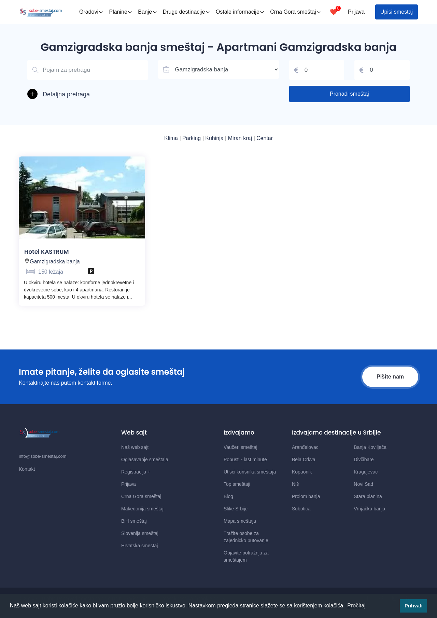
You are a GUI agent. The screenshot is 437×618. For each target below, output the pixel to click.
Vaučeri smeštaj (240, 447)
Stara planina (368, 496)
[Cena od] (316, 70)
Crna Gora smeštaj (295, 12)
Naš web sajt (135, 447)
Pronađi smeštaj (349, 94)
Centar (264, 138)
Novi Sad (363, 484)
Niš (295, 484)
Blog (228, 496)
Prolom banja (306, 496)
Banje (147, 12)
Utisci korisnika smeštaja (250, 472)
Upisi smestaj (396, 12)
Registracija (135, 472)
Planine (120, 12)
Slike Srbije (236, 508)
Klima (171, 138)
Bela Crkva (303, 459)
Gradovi (91, 12)
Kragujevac (366, 472)
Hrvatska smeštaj (139, 545)
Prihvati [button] (414, 605)
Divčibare (363, 459)
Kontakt (27, 469)
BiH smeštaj (134, 521)
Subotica (301, 508)
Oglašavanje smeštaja (144, 459)
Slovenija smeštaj (139, 533)
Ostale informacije (240, 12)
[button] (87, 94)
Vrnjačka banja (369, 508)
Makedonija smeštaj (142, 508)
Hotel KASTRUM (46, 252)
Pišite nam (390, 377)
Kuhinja (215, 138)
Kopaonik (302, 472)
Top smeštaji (237, 484)
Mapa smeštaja (240, 521)
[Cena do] (382, 70)
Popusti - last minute (245, 459)
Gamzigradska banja (55, 261)
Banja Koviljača (370, 447)
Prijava (356, 12)
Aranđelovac (305, 447)
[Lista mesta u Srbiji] (218, 69)
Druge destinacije (186, 12)
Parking (192, 138)
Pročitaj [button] (356, 605)
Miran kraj (241, 138)
